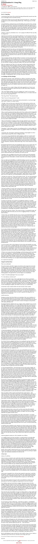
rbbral (4, 4)
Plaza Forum (22, 536)
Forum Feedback (9, 5)
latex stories (19, 542)
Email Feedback (3, 5)
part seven (9, 12)
